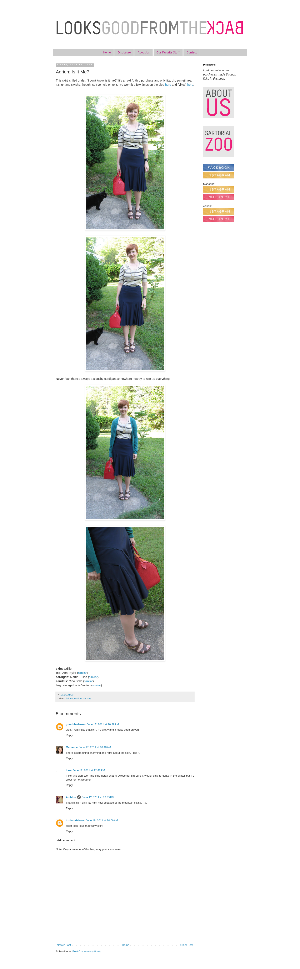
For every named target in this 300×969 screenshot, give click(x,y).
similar (82, 672)
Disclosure (124, 52)
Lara (68, 770)
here (168, 84)
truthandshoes (75, 820)
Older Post (186, 945)
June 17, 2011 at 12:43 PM (98, 797)
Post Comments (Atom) (86, 951)
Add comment (66, 840)
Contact (192, 52)
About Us (144, 52)
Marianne (72, 747)
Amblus (71, 797)
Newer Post (64, 945)
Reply (69, 735)
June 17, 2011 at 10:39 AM (103, 724)
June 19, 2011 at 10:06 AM (102, 820)
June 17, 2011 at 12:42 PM (89, 770)
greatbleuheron (76, 724)
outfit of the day (82, 698)
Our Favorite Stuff (168, 52)
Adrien (69, 698)
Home (107, 52)
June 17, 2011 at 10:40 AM (95, 747)
